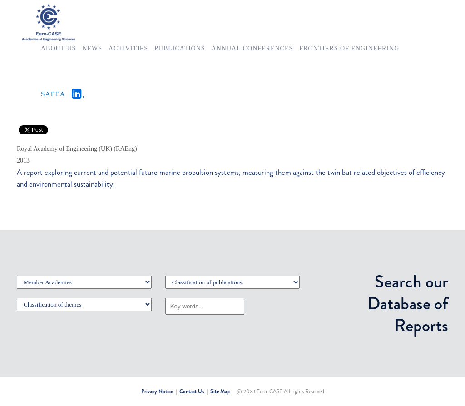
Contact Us (192, 391)
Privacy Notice (157, 391)
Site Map (220, 391)
